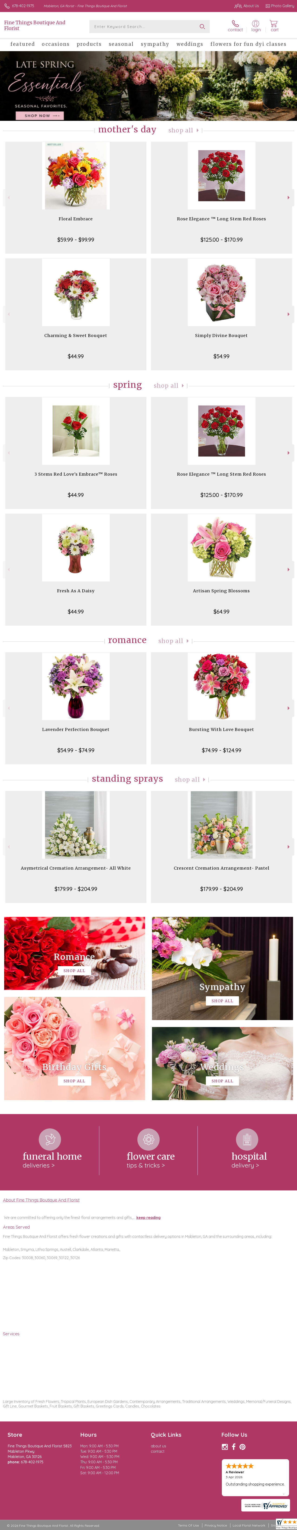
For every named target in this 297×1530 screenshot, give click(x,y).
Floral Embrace (76, 219)
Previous (8, 197)
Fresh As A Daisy (75, 590)
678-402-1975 (23, 5)
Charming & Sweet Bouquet (75, 335)
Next (289, 197)
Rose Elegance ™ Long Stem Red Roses (221, 219)
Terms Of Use (188, 1525)
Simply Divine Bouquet (221, 335)
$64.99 (221, 611)
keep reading (148, 1217)
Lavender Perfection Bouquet (76, 729)
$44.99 (76, 356)
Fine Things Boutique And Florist (34, 25)
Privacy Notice (216, 1525)
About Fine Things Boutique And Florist (41, 1200)
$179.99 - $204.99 (76, 888)
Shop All (181, 130)
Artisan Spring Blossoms (221, 590)
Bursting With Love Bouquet (221, 729)
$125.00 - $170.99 (221, 239)
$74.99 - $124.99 (221, 750)
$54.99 (221, 356)
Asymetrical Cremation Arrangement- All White (76, 868)
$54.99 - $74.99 (75, 750)
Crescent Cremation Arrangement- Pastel (221, 868)
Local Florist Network (249, 1525)
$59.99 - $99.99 (75, 239)
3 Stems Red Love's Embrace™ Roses (75, 474)
